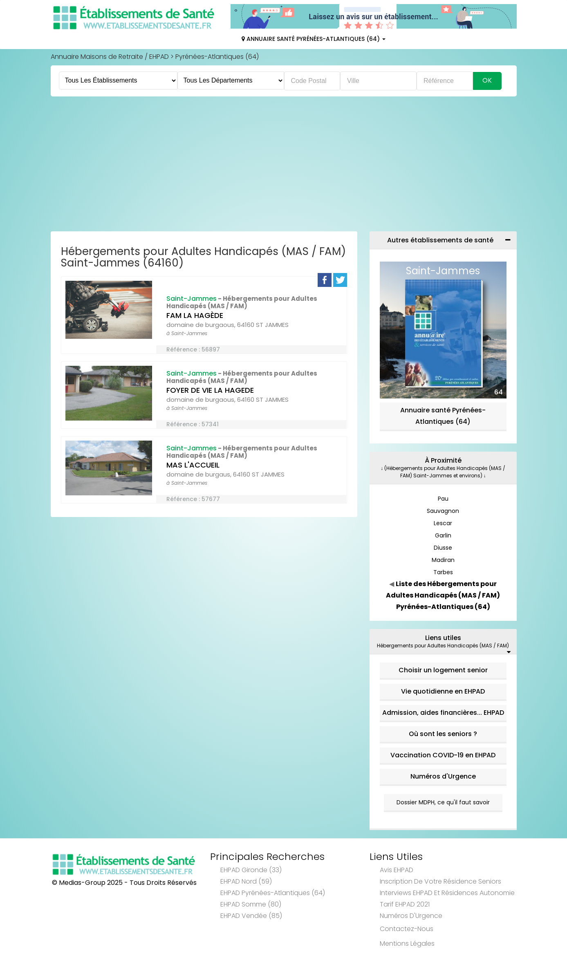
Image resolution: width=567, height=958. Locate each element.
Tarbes (443, 572)
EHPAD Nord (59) (246, 881)
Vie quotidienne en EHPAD (443, 691)
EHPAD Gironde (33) (251, 870)
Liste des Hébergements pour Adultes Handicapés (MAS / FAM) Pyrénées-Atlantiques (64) (443, 595)
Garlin (443, 535)
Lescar (443, 523)
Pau (443, 499)
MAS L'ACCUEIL (193, 465)
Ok (487, 80)
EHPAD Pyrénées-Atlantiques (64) (272, 893)
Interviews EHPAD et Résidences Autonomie (447, 893)
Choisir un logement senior (443, 670)
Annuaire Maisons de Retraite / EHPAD (110, 56)
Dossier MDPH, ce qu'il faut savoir (443, 802)
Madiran (443, 560)
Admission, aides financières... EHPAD (443, 712)
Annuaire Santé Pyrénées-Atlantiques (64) (313, 39)
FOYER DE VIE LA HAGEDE (210, 390)
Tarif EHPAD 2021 (405, 904)
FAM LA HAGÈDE (194, 315)
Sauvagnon (443, 511)
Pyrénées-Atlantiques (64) (217, 56)
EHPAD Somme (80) (250, 904)
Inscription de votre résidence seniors (440, 881)
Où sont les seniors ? (443, 734)
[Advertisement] (284, 166)
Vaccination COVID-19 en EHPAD (442, 755)
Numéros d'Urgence (443, 776)
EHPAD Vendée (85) (251, 915)
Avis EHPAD (396, 870)
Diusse (443, 548)
